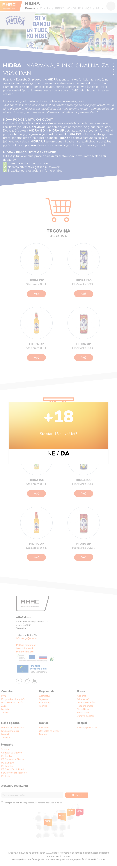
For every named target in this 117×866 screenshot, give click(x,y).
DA (65, 453)
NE (51, 453)
